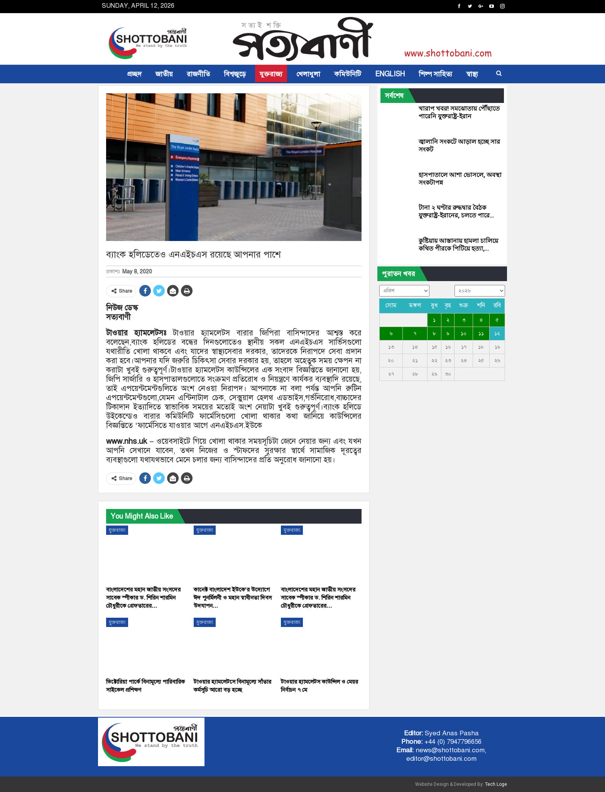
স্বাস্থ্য (472, 74)
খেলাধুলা (308, 74)
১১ (481, 333)
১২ (497, 333)
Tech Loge (496, 784)
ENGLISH (390, 74)
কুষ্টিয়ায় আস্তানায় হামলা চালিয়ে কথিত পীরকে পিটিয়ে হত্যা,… (458, 244)
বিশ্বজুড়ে (235, 74)
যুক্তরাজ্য (271, 74)
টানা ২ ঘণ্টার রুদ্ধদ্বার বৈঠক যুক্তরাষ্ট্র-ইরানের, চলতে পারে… (456, 211)
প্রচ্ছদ (134, 74)
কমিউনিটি (347, 74)
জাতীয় (164, 74)
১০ (463, 333)
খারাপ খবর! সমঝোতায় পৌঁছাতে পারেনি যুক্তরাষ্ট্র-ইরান (459, 112)
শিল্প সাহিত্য (435, 74)
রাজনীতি (198, 74)
